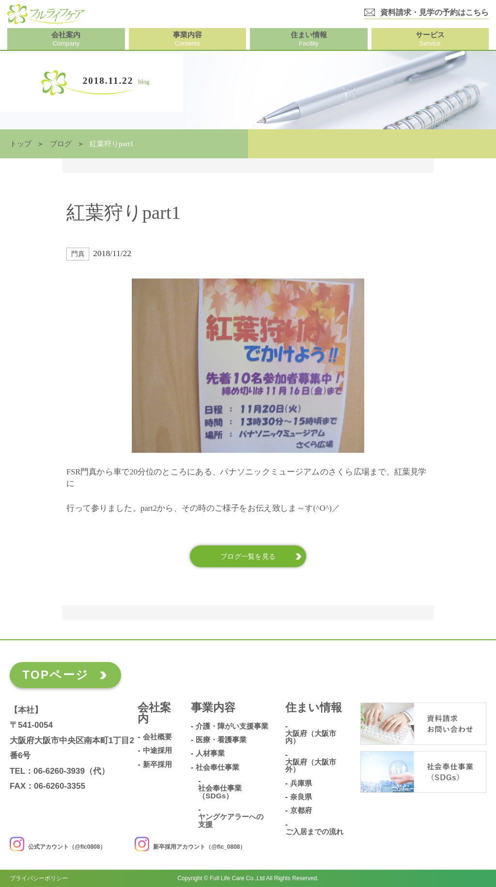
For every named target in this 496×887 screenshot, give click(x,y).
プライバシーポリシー (39, 878)
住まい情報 (313, 708)
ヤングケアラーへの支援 (231, 820)
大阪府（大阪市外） (310, 765)
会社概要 (157, 737)
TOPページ (55, 674)
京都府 (301, 810)
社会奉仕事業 (217, 767)
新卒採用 (157, 764)
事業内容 (213, 708)
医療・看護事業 (221, 740)
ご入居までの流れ (314, 832)
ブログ (61, 144)
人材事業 (210, 753)
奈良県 (301, 797)
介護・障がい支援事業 (232, 726)
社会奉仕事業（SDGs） (220, 791)
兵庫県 (301, 783)
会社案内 (154, 714)
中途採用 (157, 751)
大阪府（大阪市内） (310, 737)
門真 (77, 254)
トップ (20, 144)
